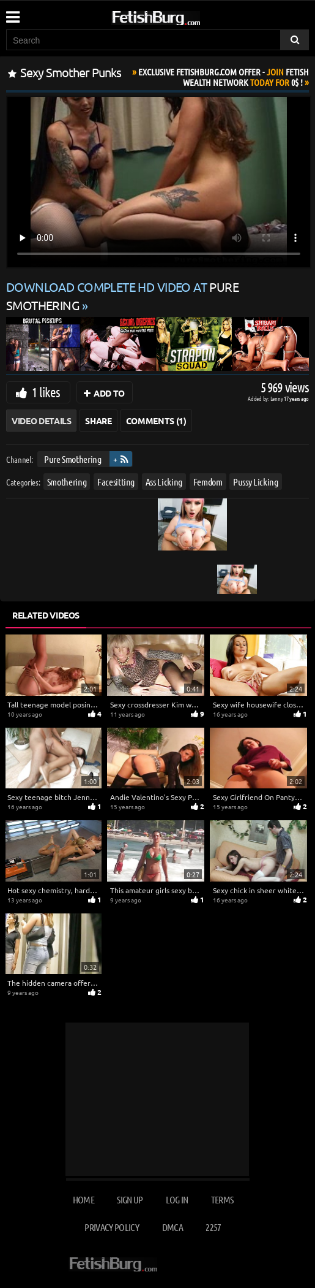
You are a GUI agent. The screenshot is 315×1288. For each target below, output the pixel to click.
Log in (177, 1199)
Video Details (41, 420)
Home (83, 1199)
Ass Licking (164, 481)
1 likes (46, 392)
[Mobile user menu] (12, 13)
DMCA (172, 1227)
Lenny (277, 398)
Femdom (208, 481)
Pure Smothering (73, 459)
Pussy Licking (255, 481)
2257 (213, 1227)
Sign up (130, 1199)
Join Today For (223, 77)
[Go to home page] (179, 15)
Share (98, 420)
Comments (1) (156, 420)
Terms (222, 1199)
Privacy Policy (111, 1227)
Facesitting (116, 481)
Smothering (67, 481)
